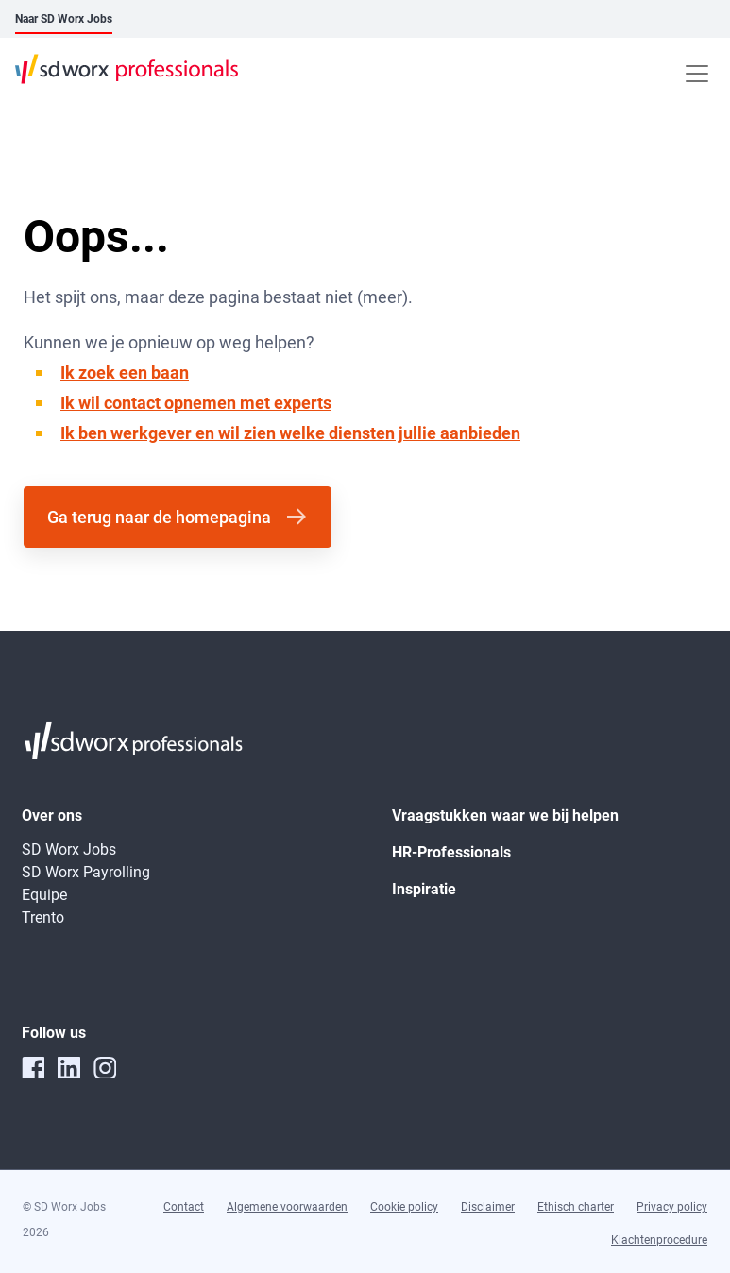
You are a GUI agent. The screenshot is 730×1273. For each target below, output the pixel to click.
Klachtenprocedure (659, 1240)
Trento (43, 917)
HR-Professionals (451, 852)
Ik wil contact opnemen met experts (195, 403)
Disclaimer (488, 1207)
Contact (183, 1207)
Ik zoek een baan (124, 372)
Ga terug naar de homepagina (159, 517)
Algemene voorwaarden (287, 1207)
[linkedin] (69, 1067)
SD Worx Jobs (69, 849)
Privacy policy (672, 1207)
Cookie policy (404, 1207)
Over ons (52, 815)
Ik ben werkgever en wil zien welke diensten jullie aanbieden (290, 433)
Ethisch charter (575, 1207)
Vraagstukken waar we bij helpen (505, 815)
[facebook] (33, 1067)
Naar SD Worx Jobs (63, 18)
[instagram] (104, 1067)
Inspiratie (424, 889)
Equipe (44, 895)
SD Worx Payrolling (86, 872)
